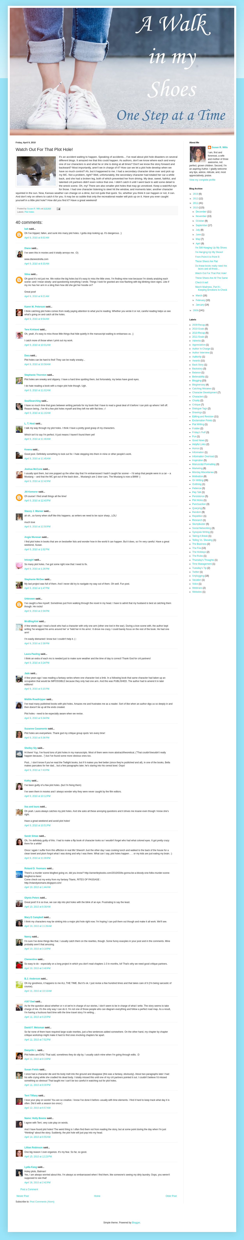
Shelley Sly (30, 748)
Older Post (171, 1196)
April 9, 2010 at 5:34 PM (36, 718)
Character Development (204, 392)
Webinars (197, 588)
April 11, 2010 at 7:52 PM (37, 1039)
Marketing (197, 468)
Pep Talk (196, 492)
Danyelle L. (30, 1050)
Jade (27, 673)
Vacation (196, 580)
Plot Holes (29, 212)
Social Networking (201, 528)
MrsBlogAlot (31, 621)
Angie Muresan (32, 537)
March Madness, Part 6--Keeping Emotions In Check (211, 288)
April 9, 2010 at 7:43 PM (36, 770)
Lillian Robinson (33, 1147)
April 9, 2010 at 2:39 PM (36, 643)
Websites (197, 591)
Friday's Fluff (199, 432)
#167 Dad (29, 1001)
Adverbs (196, 340)
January (200, 304)
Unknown (29, 598)
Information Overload (203, 456)
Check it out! (201, 282)
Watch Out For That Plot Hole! (210, 273)
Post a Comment (29, 1189)
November (201, 216)
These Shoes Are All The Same (211, 278)
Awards (196, 360)
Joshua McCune (33, 469)
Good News (198, 440)
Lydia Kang (30, 1167)
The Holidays (199, 552)
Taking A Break (200, 536)
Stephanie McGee (34, 579)
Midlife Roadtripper (35, 699)
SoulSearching (32, 401)
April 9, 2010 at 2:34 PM (36, 611)
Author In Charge (201, 348)
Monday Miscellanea (203, 472)
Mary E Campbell (33, 917)
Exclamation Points (202, 420)
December (201, 211)
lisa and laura (31, 806)
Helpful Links (199, 444)
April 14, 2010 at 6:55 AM (37, 1137)
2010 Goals (198, 328)
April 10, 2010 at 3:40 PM (37, 968)
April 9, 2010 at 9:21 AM (36, 296)
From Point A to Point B (207, 256)
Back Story (198, 364)
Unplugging (198, 575)
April (198, 243)
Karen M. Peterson (34, 306)
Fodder (196, 428)
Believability (198, 376)
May (198, 239)
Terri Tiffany (31, 1095)
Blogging (196, 380)
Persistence (198, 496)
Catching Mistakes (201, 388)
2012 (196, 198)
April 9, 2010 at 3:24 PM (36, 662)
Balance (196, 372)
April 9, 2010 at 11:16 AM (37, 413)
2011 (196, 203)
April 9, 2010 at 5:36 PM (36, 737)
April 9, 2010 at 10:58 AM (37, 364)
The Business (199, 544)
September (202, 225)
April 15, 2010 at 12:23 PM (38, 1156)
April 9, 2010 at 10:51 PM (37, 825)
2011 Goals (198, 336)
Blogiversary (198, 384)
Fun (194, 436)
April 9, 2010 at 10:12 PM (37, 796)
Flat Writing (198, 424)
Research (197, 520)
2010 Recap (198, 333)
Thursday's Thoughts (203, 560)
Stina (27, 274)
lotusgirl (29, 559)
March (199, 295)
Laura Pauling (32, 654)
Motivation (197, 476)
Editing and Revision (203, 416)
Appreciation (198, 344)
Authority (196, 356)
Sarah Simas (31, 836)
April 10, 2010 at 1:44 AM (37, 887)
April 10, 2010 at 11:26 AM (38, 926)
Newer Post (23, 1196)
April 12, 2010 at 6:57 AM (37, 1108)
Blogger (136, 1222)
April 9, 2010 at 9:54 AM (36, 319)
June (198, 234)
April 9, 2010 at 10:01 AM (37, 345)
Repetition (197, 516)
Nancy (27, 936)
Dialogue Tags (199, 408)
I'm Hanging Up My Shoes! (209, 252)
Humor (195, 448)
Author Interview (200, 352)
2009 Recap (198, 324)
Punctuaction (199, 504)
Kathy (27, 780)
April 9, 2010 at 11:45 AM (37, 458)
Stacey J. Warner (33, 511)
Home (97, 1196)
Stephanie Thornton (35, 375)
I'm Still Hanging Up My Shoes (211, 247)
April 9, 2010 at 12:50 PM (37, 526)
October (200, 221)
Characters (198, 396)
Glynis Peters (32, 897)
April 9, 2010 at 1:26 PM (36, 568)
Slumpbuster (198, 524)
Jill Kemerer (31, 491)
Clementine (30, 959)
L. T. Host (29, 423)
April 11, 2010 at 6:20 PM (37, 1017)
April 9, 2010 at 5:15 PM (36, 688)
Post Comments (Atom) (42, 1201)
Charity (196, 400)
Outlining (196, 484)
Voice (195, 583)
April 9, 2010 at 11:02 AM (37, 390)
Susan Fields (31, 1069)
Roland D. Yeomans (35, 868)
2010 (196, 207)
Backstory (197, 368)
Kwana (28, 449)
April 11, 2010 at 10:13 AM (38, 991)
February (201, 300)
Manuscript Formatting (204, 464)
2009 (196, 310)
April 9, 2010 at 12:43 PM (37, 500)
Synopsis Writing (201, 532)
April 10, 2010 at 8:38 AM (37, 906)
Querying (197, 508)
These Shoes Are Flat (206, 261)
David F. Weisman (34, 1027)
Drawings (197, 412)
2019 (196, 194)
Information (198, 452)
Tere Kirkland (31, 329)
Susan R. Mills (220, 147)
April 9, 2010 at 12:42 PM (37, 481)
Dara (27, 355)
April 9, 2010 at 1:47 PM (36, 588)
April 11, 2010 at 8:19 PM (37, 1059)
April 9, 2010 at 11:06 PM (37, 858)
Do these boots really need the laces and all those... (211, 267)
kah (26, 229)
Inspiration (197, 460)
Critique (196, 404)
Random (196, 512)
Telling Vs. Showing (202, 540)
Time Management (202, 564)
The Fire (196, 548)
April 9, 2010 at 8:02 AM (36, 237)
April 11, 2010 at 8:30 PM (37, 1085)
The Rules (197, 556)
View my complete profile (202, 179)
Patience (196, 488)
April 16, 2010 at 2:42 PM (37, 1182)
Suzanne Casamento (35, 728)
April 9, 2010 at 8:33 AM (36, 263)
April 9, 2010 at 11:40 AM (37, 439)
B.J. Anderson (32, 978)
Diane (27, 248)
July (198, 229)
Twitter (195, 572)
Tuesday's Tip (199, 568)
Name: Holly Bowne (35, 1118)
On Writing (197, 480)
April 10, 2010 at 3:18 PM (37, 948)
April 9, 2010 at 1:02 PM (36, 549)
